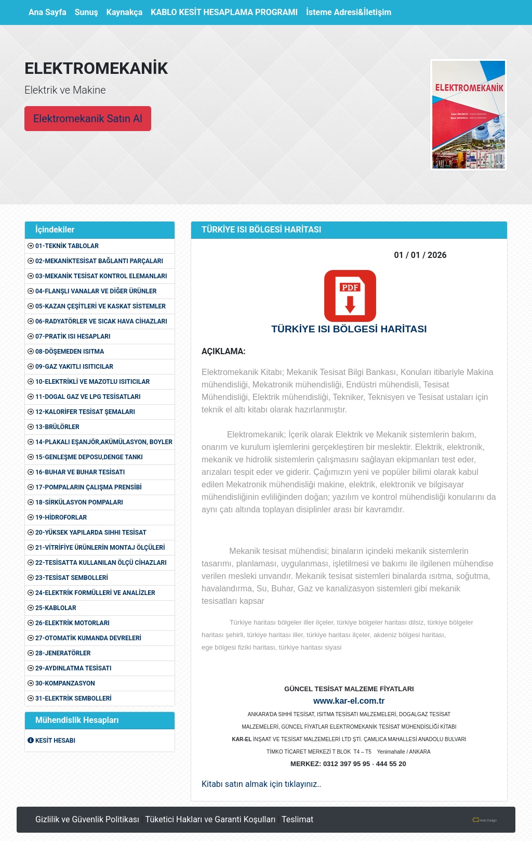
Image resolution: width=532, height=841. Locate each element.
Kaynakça (125, 12)
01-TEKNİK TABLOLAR (67, 246)
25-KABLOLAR (55, 608)
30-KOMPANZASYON (65, 683)
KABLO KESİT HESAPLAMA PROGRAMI (224, 12)
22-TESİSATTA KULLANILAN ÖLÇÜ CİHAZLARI (101, 562)
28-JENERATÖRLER (62, 653)
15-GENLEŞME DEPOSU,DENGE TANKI (89, 457)
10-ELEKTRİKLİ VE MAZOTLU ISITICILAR (92, 381)
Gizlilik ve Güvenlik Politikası (87, 819)
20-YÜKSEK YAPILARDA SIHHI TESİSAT (91, 532)
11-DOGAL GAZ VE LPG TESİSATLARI (88, 396)
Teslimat (297, 819)
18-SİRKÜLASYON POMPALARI (79, 502)
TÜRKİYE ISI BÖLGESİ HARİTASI (349, 329)
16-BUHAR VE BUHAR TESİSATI (80, 472)
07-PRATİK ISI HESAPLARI (72, 336)
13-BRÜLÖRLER (57, 427)
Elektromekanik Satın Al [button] (87, 118)
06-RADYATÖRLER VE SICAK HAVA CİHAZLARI (101, 321)
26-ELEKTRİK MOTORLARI (72, 623)
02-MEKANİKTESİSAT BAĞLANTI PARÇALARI (99, 261)
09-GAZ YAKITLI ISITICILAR (74, 366)
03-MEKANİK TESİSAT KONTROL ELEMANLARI (101, 276)
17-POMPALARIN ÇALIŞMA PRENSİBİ (88, 487)
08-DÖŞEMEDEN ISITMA (69, 351)
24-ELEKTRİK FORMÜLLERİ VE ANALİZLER (95, 593)
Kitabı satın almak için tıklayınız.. (262, 784)
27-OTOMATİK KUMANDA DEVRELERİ (88, 638)
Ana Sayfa (50, 11)
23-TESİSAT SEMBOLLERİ (71, 577)
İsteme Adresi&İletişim (348, 12)
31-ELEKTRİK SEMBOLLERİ (73, 698)
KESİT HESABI (51, 740)
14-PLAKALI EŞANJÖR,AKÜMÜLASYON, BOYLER (103, 442)
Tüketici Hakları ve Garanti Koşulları (210, 819)
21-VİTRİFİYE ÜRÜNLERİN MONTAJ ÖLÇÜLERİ (100, 547)
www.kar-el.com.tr (348, 700)
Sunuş (86, 12)
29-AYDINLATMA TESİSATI (73, 668)
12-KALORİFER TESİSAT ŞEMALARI (85, 412)
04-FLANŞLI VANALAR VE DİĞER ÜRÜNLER (95, 291)
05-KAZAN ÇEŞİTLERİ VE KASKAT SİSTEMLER (100, 306)
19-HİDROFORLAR (61, 517)
